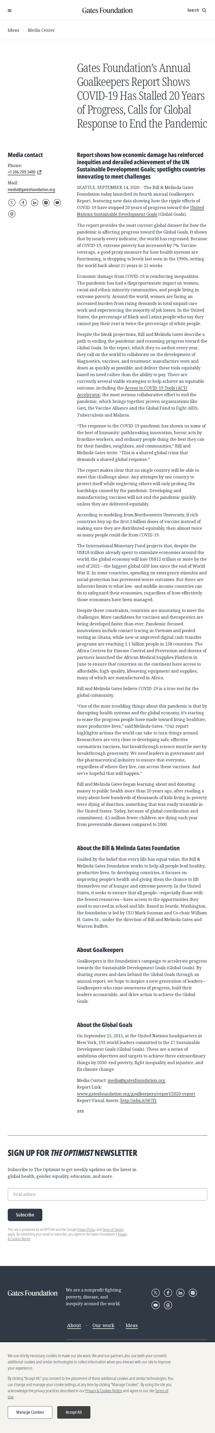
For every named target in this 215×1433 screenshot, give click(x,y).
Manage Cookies (30, 1412)
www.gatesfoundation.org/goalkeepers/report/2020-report (136, 1094)
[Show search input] (197, 10)
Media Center (41, 30)
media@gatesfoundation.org (136, 1080)
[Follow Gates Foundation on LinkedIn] (34, 202)
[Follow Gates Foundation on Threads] (12, 214)
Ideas (13, 30)
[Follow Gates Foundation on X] (12, 202)
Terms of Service (113, 1229)
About (74, 1325)
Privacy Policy (86, 1229)
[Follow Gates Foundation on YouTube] (57, 202)
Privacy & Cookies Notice (103, 1391)
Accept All (74, 1412)
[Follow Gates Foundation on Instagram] (46, 202)
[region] (107, 1387)
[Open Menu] (9, 10)
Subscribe (25, 1215)
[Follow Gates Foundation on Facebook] (23, 202)
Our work (103, 1325)
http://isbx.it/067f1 (138, 1100)
